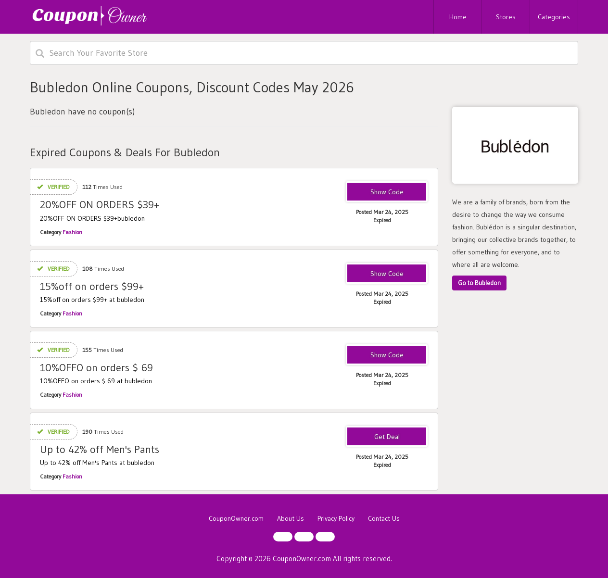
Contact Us (384, 518)
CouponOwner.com (236, 518)
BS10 (387, 355)
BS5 (386, 192)
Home (458, 17)
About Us (290, 518)
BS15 (387, 274)
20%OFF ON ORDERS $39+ (99, 204)
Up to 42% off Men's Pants (99, 449)
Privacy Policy (336, 518)
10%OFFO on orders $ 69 (96, 367)
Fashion (72, 232)
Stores (506, 17)
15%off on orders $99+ (92, 286)
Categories (554, 17)
